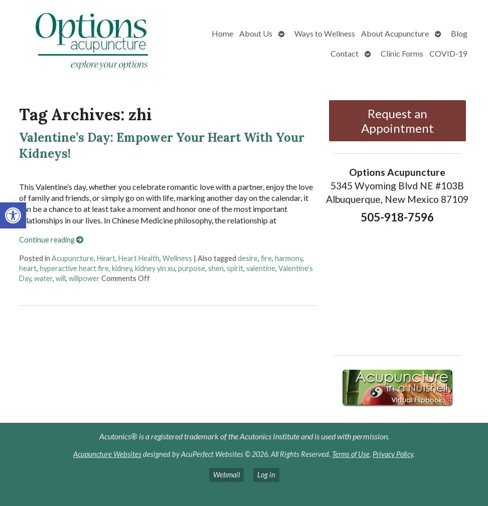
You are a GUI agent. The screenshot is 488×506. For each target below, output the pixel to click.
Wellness (177, 258)
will (61, 278)
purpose (191, 268)
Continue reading (51, 239)
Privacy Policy (393, 454)
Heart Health (138, 258)
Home (222, 33)
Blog (459, 33)
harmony (288, 258)
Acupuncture (73, 258)
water (43, 278)
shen (216, 268)
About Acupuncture (395, 33)
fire (266, 258)
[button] (13, 215)
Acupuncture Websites (107, 454)
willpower (84, 278)
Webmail (226, 474)
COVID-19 (448, 53)
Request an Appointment (397, 120)
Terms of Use (351, 454)
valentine (260, 268)
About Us (255, 33)
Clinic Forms (402, 53)
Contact (345, 53)
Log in (266, 474)
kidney (122, 268)
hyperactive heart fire (74, 268)
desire (248, 258)
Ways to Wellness (324, 33)
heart (28, 268)
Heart (106, 258)
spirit (235, 268)
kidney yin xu (155, 268)
